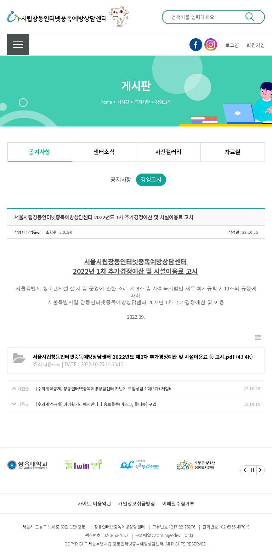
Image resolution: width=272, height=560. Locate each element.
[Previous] (244, 470)
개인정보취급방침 (136, 503)
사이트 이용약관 (94, 503)
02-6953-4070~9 (235, 527)
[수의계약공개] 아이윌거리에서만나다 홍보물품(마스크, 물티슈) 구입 (96, 404)
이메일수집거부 (178, 503)
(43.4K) (143, 356)
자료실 (232, 151)
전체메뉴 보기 (18, 44)
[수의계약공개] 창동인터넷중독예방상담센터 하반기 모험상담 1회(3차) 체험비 (104, 388)
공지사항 (39, 151)
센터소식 (104, 151)
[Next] (260, 470)
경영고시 (151, 179)
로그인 (232, 45)
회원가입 (255, 45)
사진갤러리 (168, 151)
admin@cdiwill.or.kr (173, 535)
